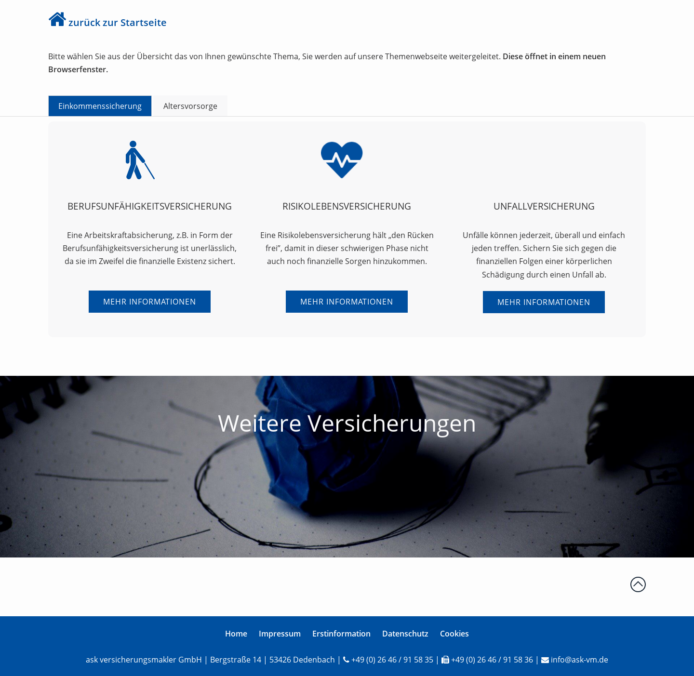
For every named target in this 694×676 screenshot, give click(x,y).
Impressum (280, 633)
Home (236, 633)
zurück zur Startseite (117, 22)
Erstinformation (341, 633)
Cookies (454, 633)
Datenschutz (405, 633)
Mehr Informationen (149, 301)
